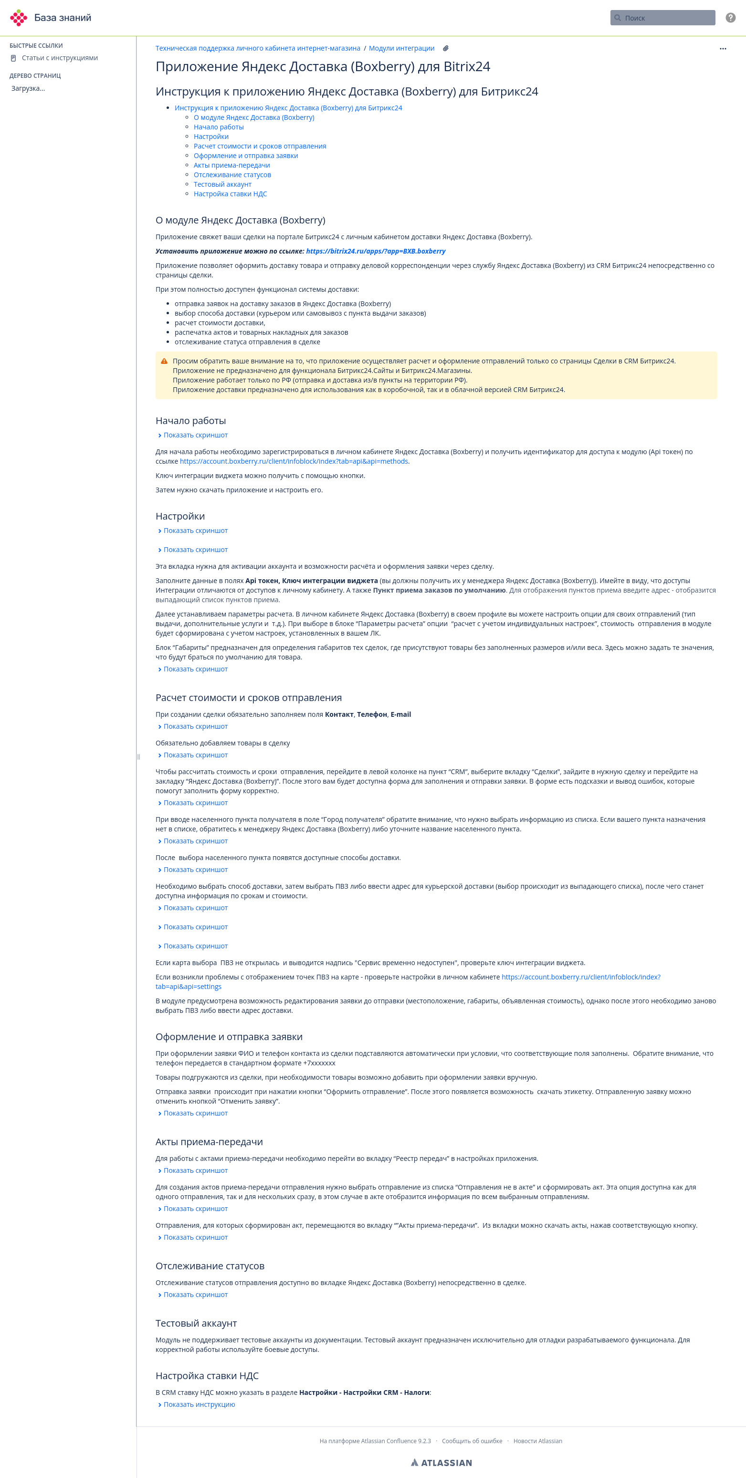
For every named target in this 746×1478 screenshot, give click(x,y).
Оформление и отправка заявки (246, 155)
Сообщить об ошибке (472, 1441)
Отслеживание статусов (232, 174)
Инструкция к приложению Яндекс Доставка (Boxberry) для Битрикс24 (288, 107)
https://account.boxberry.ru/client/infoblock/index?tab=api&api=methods (294, 461)
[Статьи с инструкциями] (68, 58)
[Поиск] (617, 17)
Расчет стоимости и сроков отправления (260, 145)
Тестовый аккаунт (223, 184)
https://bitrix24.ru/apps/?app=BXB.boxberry (376, 250)
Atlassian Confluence (389, 1441)
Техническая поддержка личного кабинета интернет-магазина (258, 48)
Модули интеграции (402, 48)
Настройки (211, 136)
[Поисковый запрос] (662, 17)
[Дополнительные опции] (723, 48)
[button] (730, 17)
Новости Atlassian (538, 1441)
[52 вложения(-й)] (446, 48)
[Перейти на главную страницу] (53, 17)
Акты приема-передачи (232, 165)
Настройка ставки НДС (230, 193)
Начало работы (219, 126)
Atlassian (441, 1462)
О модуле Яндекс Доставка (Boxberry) (254, 117)
